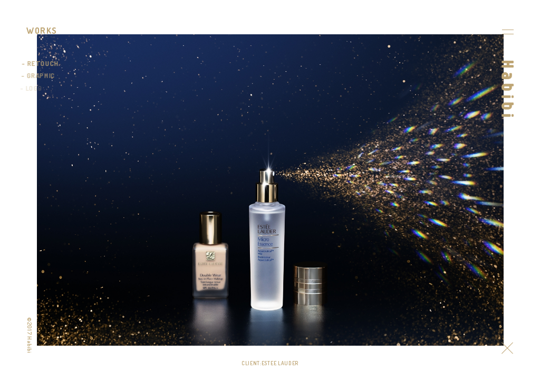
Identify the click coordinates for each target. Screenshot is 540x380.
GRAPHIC (40, 75)
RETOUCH (43, 63)
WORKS (41, 30)
